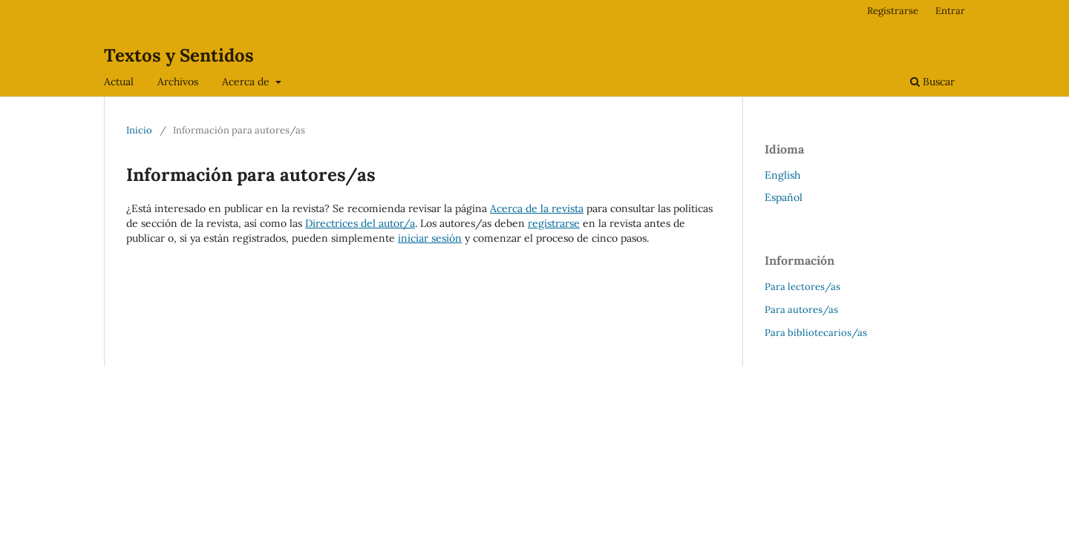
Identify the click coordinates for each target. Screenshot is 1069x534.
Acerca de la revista (536, 208)
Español (783, 197)
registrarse (554, 223)
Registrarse (892, 10)
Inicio (139, 130)
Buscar (932, 81)
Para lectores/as (802, 286)
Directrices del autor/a (360, 223)
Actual (119, 81)
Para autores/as (801, 309)
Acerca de (247, 81)
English (782, 175)
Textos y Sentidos (179, 55)
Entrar (950, 10)
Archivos (177, 81)
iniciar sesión (430, 238)
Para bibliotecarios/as (816, 332)
